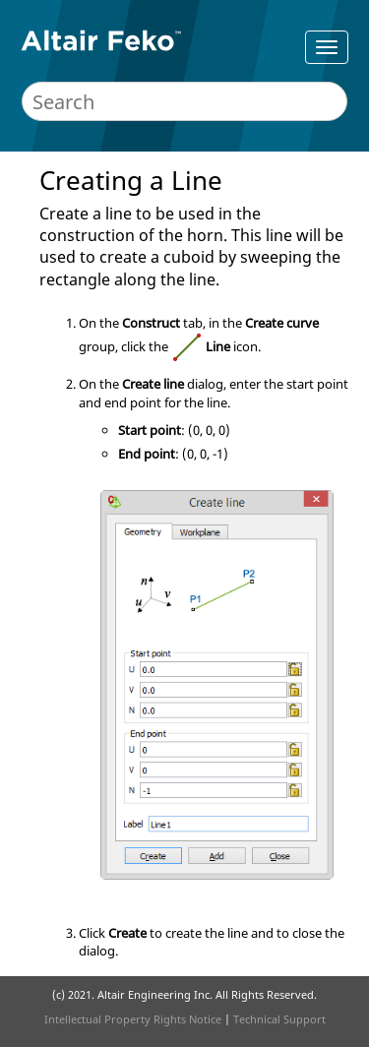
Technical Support (279, 1019)
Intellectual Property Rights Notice (132, 1019)
